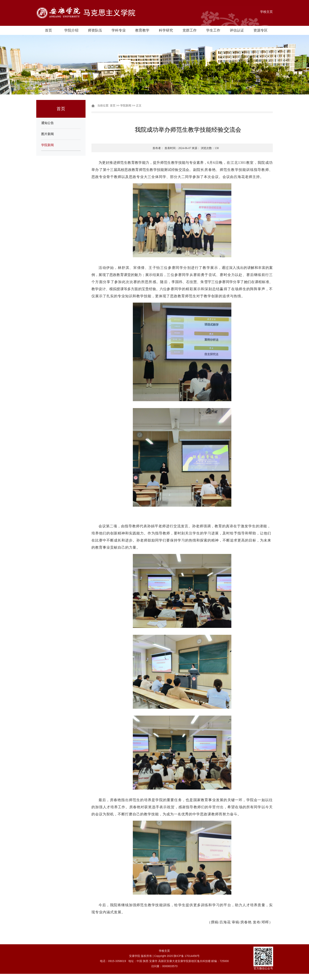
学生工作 (213, 30)
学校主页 (266, 11)
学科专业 (119, 30)
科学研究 (166, 30)
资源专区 (260, 30)
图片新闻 (47, 134)
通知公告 (47, 123)
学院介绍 (71, 30)
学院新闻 (47, 145)
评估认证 (237, 30)
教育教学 (142, 30)
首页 (48, 30)
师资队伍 (95, 30)
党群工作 (189, 30)
